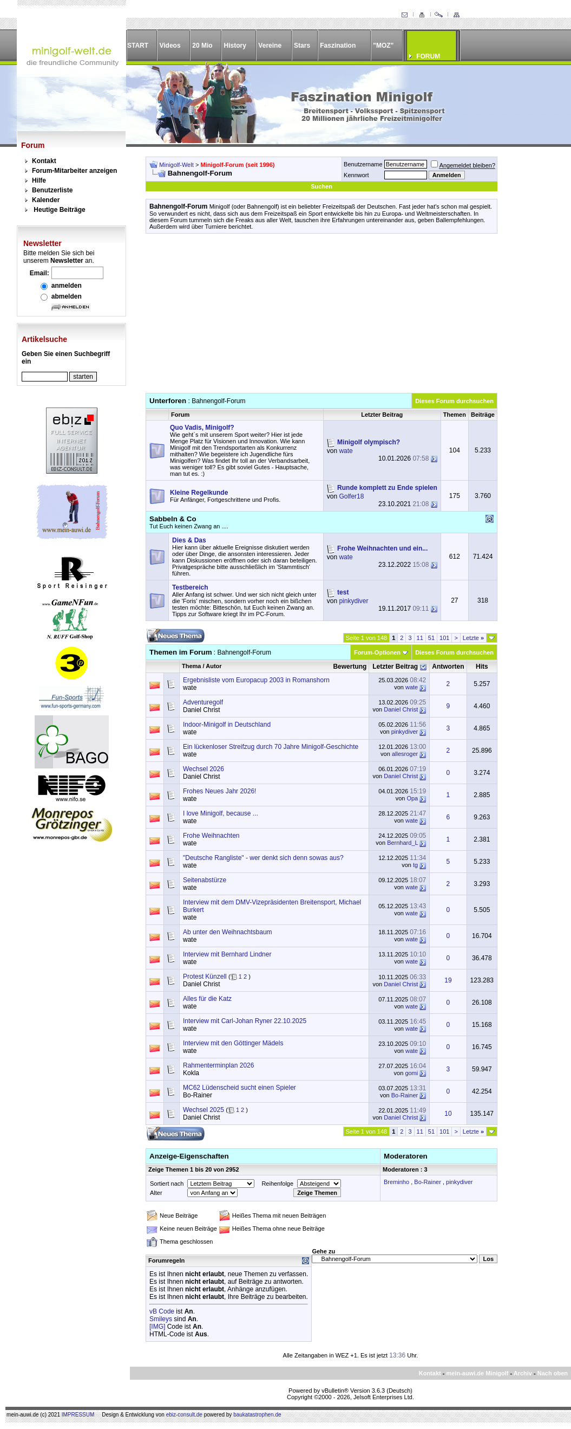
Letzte (473, 638)
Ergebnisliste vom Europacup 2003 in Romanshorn (256, 680)
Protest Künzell (205, 976)
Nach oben (552, 1373)
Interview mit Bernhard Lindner (227, 954)
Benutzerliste (52, 190)
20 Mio (202, 45)
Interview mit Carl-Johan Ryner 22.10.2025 (244, 1021)
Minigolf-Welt (176, 164)
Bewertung (349, 666)
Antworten (448, 666)
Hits (482, 666)
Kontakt (44, 161)
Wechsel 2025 (203, 1110)
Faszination (338, 45)
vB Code (161, 1311)
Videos (169, 45)
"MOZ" (383, 45)
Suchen (321, 186)
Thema (191, 666)
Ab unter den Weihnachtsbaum (227, 932)
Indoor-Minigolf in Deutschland (227, 724)
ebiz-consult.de (184, 1415)
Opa (412, 798)
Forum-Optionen (377, 652)
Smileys (160, 1319)
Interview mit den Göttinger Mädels (233, 1043)
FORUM (428, 56)
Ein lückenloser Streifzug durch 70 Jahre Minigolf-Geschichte (270, 747)
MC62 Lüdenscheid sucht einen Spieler (239, 1087)
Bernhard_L (402, 842)
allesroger (405, 754)
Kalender (46, 200)
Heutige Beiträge (59, 210)
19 (447, 980)
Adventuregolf (203, 702)
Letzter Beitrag (395, 666)
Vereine (269, 45)
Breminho (396, 1182)
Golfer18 (351, 496)
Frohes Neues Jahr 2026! (219, 791)
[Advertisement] (321, 317)
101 (444, 638)
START (137, 45)
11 (420, 638)
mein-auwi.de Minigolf (477, 1373)
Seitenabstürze (204, 880)
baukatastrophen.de (257, 1415)
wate (345, 451)
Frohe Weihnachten (211, 835)
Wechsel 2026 (203, 769)
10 (447, 1113)
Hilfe (39, 180)
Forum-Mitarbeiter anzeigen (74, 170)
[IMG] (157, 1326)
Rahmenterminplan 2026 (218, 1065)
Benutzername (363, 164)
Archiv (523, 1373)
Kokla (191, 1073)
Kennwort (356, 175)
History (235, 45)
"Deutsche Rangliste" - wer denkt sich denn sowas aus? (263, 858)
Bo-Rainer (197, 1095)
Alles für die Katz (207, 999)
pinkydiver (353, 601)
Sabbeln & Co (172, 519)
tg (415, 865)
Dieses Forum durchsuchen (454, 401)
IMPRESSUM (78, 1415)
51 (431, 638)
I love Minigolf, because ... (220, 813)
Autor (213, 666)
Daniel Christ (201, 710)
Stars (302, 45)
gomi (411, 1073)
